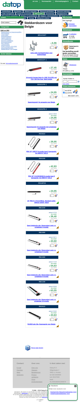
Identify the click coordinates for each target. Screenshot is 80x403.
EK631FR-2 (42, 109)
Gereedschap (50, 13)
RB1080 (42, 257)
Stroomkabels (5, 33)
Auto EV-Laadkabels (7, 40)
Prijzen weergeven (69, 86)
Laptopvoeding (5, 45)
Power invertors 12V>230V (9, 46)
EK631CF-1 (42, 60)
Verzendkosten (68, 41)
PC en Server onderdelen (10, 16)
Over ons (34, 1)
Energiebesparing (6, 42)
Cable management (8, 13)
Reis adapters (5, 43)
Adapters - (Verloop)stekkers (49, 16)
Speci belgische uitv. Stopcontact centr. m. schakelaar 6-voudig (41, 251)
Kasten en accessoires (24, 13)
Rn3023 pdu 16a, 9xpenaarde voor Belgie (41, 324)
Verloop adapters (6, 38)
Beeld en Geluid (66, 16)
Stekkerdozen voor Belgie (9, 49)
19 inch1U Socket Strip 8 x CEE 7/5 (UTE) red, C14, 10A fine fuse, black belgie (41, 78)
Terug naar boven (37, 348)
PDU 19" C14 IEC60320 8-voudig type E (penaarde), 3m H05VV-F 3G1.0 (41, 177)
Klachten (20, 370)
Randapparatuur (62, 13)
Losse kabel (4, 35)
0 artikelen (72, 34)
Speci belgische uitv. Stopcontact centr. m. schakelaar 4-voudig (41, 226)
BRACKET (42, 35)
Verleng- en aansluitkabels (29, 16)
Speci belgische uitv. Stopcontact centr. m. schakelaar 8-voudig (41, 275)
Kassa (65, 59)
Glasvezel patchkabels (47, 11)
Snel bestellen (68, 74)
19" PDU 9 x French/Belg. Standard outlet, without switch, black (41, 201)
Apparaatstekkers (6, 36)
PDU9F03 (42, 183)
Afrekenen (72, 65)
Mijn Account (67, 17)
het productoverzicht (12, 63)
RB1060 (42, 232)
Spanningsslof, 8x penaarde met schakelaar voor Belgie (41, 127)
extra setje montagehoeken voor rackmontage (41, 53)
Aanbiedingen (6, 11)
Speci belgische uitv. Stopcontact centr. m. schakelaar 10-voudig (41, 300)
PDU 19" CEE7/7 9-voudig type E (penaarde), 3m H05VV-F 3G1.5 (41, 152)
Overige (31, 18)
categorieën (25, 393)
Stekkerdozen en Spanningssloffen (11, 32)
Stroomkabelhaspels (7, 48)
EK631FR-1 (42, 84)
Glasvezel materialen (63, 11)
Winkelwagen (67, 30)
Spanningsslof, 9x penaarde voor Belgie (41, 102)
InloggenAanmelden (73, 25)
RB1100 (42, 282)
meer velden (66, 84)
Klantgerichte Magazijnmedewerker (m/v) (63, 392)
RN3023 (42, 306)
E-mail (19, 368)
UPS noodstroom (6, 39)
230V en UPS (39, 13)
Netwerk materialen (31, 11)
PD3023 (42, 134)
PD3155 (42, 158)
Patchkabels (18, 11)
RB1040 (42, 208)
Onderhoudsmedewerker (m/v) (60, 393)
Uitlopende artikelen (43, 18)
